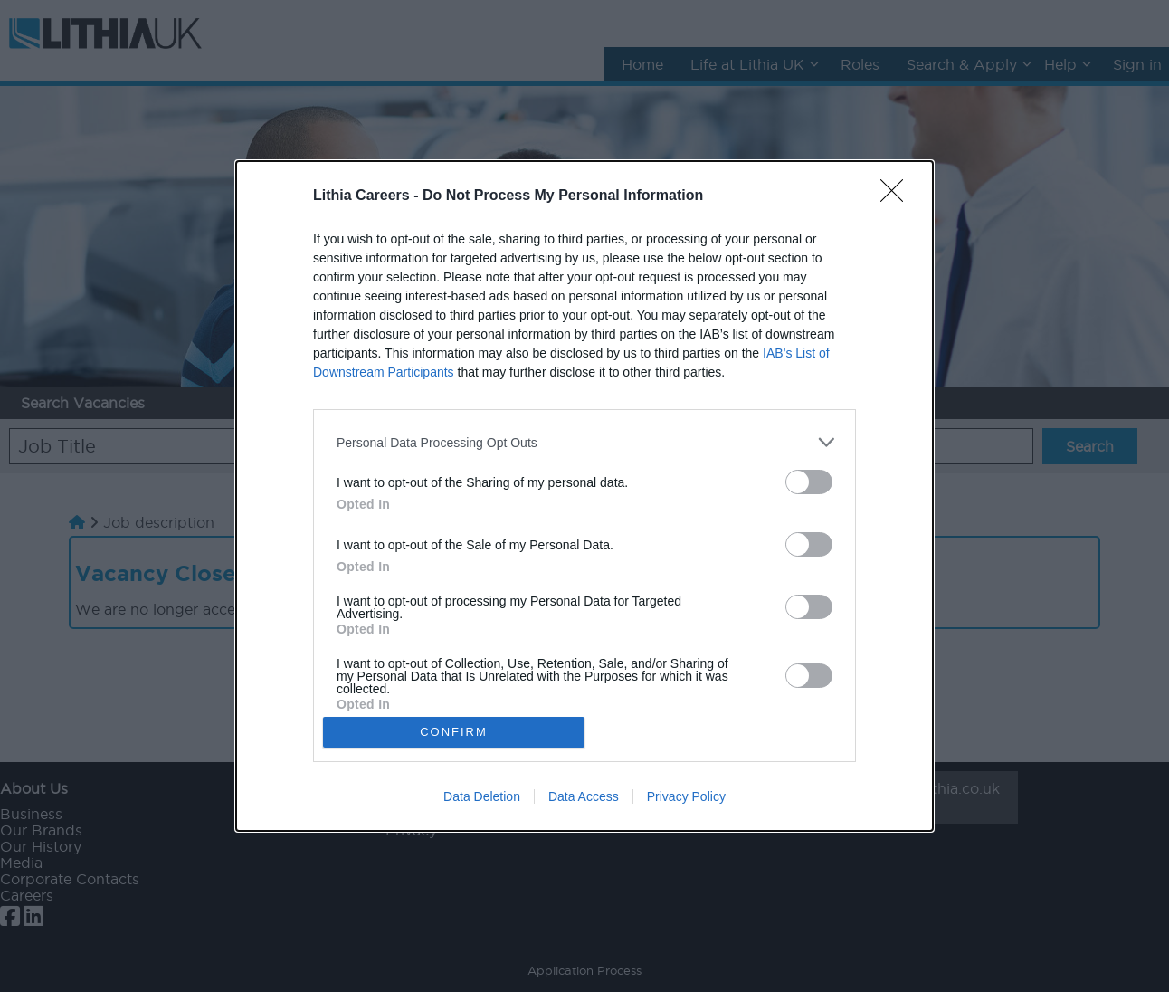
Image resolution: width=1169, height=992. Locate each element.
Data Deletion (481, 796)
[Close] (897, 196)
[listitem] (584, 442)
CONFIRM (454, 731)
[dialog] (584, 496)
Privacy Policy (686, 796)
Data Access (583, 796)
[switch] (808, 482)
